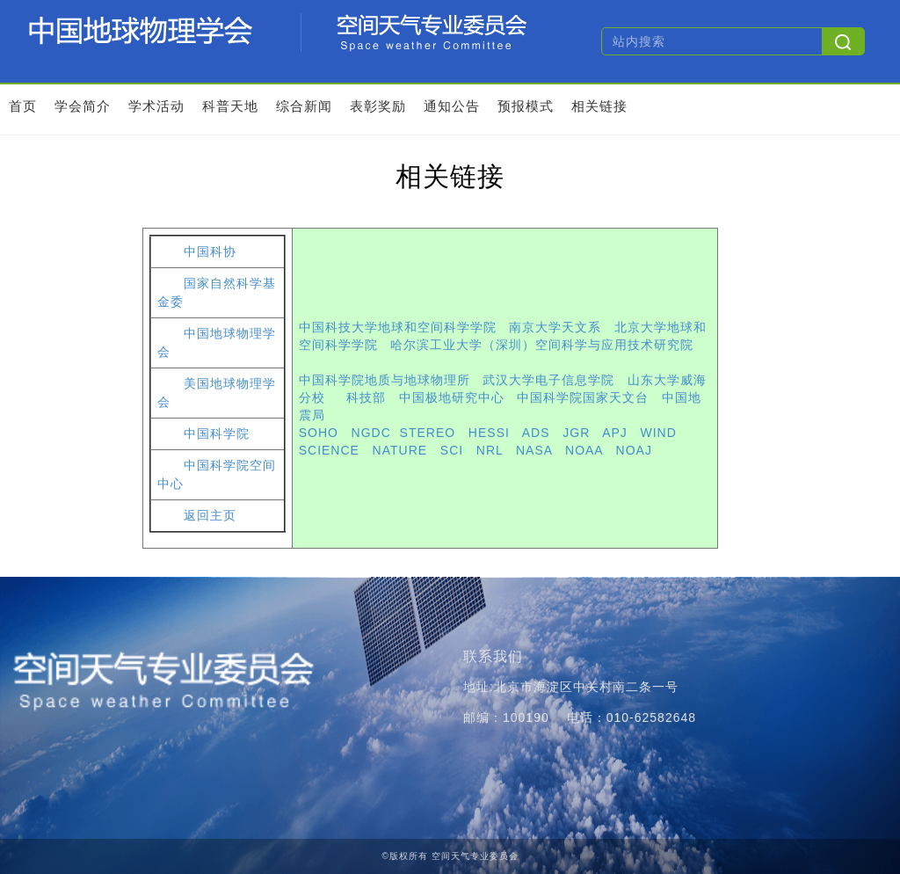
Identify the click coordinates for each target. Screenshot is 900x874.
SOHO (318, 433)
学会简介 (82, 105)
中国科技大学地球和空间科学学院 (398, 327)
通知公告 (452, 105)
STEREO (428, 433)
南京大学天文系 (555, 327)
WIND (659, 433)
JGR (576, 433)
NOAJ (634, 450)
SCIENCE (329, 450)
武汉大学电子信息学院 (548, 380)
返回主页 (210, 515)
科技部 (366, 397)
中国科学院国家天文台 (583, 397)
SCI (451, 450)
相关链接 (599, 105)
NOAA (584, 450)
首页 (23, 105)
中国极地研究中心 (451, 397)
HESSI (489, 433)
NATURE (400, 450)
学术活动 (156, 105)
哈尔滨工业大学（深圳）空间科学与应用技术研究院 (541, 345)
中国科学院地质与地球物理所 (384, 380)
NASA (534, 450)
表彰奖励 (378, 105)
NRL (490, 450)
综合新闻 (304, 105)
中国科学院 (217, 434)
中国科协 (210, 252)
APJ (615, 433)
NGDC (371, 433)
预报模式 (525, 105)
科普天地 (230, 105)
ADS (536, 433)
